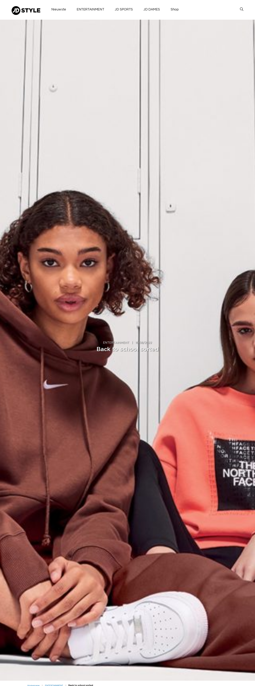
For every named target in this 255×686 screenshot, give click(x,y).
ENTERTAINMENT (90, 9)
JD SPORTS (124, 9)
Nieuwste (58, 9)
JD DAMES (151, 9)
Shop (175, 9)
